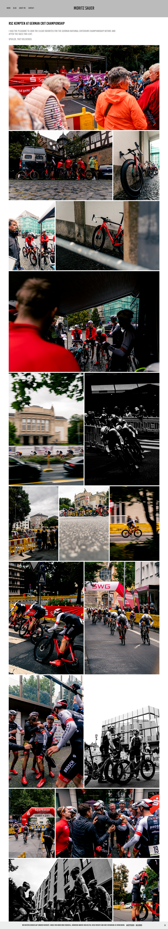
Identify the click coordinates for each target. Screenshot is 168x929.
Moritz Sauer (84, 8)
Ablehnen (139, 925)
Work (8, 8)
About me (22, 8)
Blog (14, 8)
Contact (31, 8)
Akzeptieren (130, 925)
